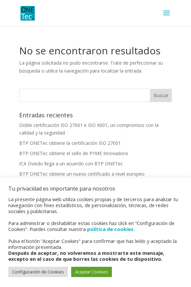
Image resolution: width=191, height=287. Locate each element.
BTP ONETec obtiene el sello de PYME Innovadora (73, 153)
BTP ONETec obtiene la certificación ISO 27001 (70, 143)
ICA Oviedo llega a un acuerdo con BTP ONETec (71, 163)
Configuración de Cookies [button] (38, 272)
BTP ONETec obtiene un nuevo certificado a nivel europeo (82, 174)
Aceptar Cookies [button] (91, 272)
